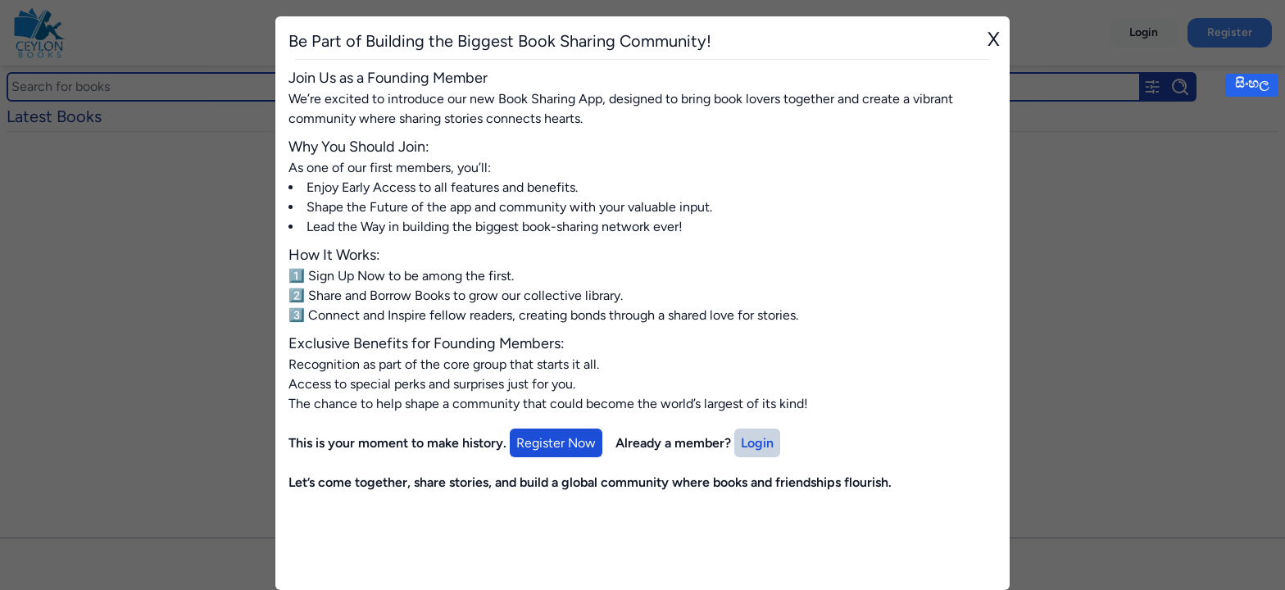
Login (757, 443)
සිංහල (1252, 83)
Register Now (556, 443)
